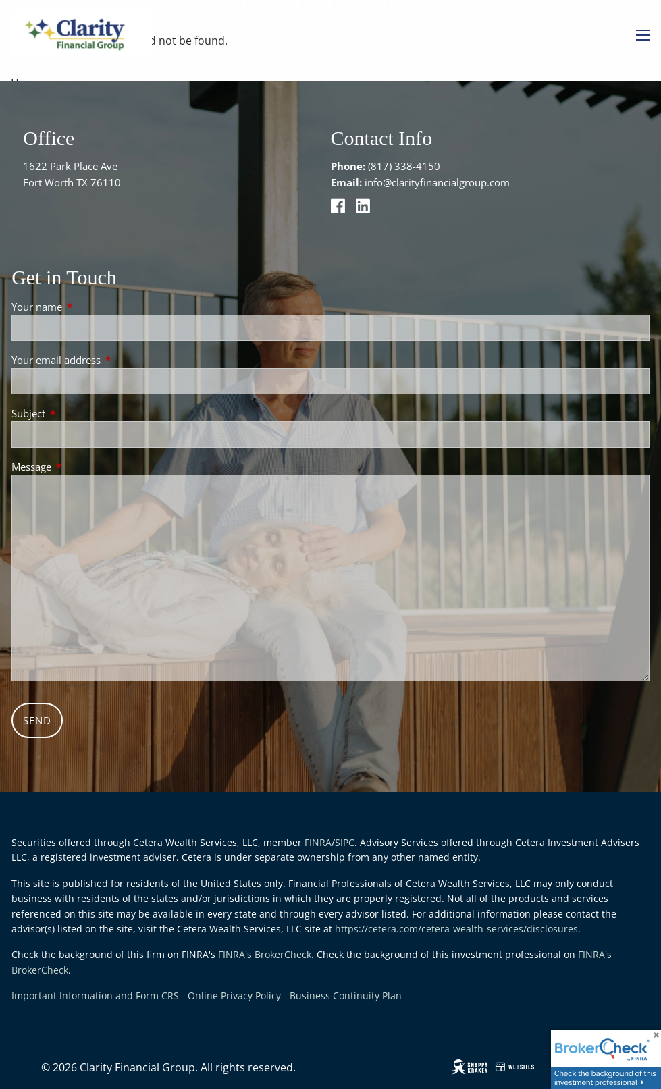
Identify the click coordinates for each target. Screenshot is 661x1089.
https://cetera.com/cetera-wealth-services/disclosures (456, 928)
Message (81, 466)
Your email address (106, 360)
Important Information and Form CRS (95, 995)
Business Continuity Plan (346, 995)
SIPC (344, 842)
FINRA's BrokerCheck (264, 954)
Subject (78, 413)
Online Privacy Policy (234, 995)
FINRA (318, 842)
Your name (86, 306)
